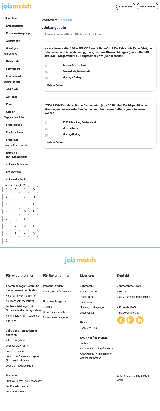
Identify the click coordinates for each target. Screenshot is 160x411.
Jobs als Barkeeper (17, 164)
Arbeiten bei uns (89, 291)
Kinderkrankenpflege (18, 33)
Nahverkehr (13, 61)
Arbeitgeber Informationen (57, 291)
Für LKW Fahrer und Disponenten (24, 381)
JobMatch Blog (88, 328)
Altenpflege (13, 40)
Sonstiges (12, 48)
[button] (23, 26)
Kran (9, 104)
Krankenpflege (14, 25)
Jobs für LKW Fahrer (17, 345)
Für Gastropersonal (16, 391)
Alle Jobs (11, 321)
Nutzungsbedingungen (92, 307)
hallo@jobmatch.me (128, 312)
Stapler (10, 111)
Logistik (47, 306)
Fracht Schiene (14, 132)
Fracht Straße (14, 124)
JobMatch (85, 343)
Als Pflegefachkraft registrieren (23, 315)
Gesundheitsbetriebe (54, 312)
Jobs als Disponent (16, 351)
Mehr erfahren (55, 85)
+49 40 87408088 (127, 307)
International (13, 76)
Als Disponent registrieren (20, 301)
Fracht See (12, 139)
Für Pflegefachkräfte (17, 386)
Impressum (86, 302)
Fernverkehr (13, 68)
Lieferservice (13, 171)
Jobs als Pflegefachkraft (19, 365)
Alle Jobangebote (15, 340)
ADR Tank (11, 96)
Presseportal (87, 296)
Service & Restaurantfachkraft (17, 154)
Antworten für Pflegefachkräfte (97, 348)
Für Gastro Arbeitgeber (55, 317)
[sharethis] (121, 320)
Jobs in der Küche (16, 179)
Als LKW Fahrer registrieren (21, 295)
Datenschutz (87, 312)
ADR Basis (12, 89)
